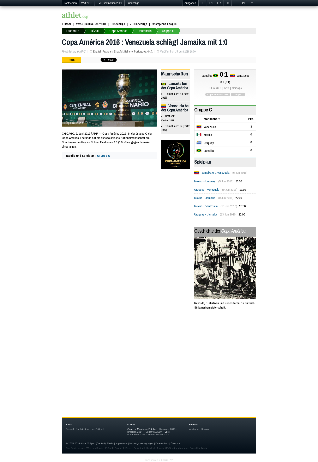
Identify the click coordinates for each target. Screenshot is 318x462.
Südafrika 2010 (153, 431)
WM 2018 (86, 3)
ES (227, 3)
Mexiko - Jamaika (204, 198)
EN (210, 3)
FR (219, 3)
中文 (150, 51)
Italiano (128, 51)
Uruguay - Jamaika (205, 214)
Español (118, 51)
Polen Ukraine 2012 (158, 434)
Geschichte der (219, 230)
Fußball (66, 24)
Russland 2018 (167, 429)
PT (244, 3)
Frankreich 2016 (136, 434)
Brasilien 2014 (135, 431)
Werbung (194, 429)
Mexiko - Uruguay (204, 181)
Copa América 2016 (217, 94)
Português (140, 51)
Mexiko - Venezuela (206, 206)
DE (202, 3)
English (97, 51)
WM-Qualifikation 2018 (91, 24)
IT (235, 3)
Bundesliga (133, 3)
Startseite (72, 30)
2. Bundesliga (138, 24)
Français (108, 51)
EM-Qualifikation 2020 (109, 3)
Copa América (118, 30)
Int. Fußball (97, 429)
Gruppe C (168, 30)
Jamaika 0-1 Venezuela (215, 172)
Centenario (145, 30)
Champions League (164, 24)
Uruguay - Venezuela (206, 189)
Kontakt (205, 429)
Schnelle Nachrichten (77, 429)
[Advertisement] (159, 346)
